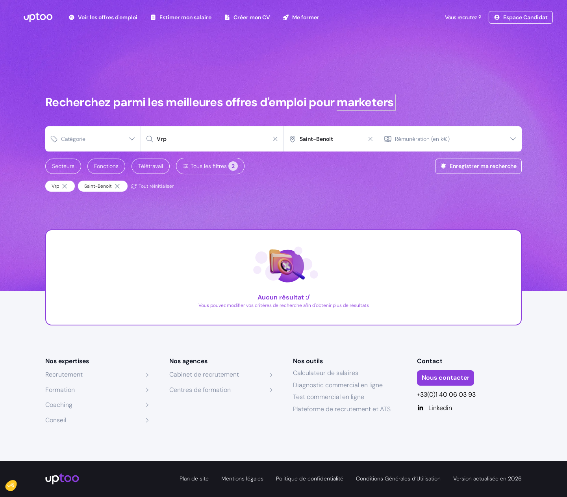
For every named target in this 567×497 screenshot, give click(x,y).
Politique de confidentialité (309, 478)
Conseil (55, 420)
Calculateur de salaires (325, 373)
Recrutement (64, 374)
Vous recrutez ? (462, 17)
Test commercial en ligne (328, 397)
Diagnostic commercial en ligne (338, 385)
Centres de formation (200, 390)
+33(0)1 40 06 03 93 (446, 394)
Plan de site (194, 478)
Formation (60, 390)
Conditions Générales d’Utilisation (398, 478)
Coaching (58, 405)
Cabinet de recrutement (204, 374)
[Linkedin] (469, 408)
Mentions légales (242, 478)
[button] (16, 483)
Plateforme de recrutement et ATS (342, 409)
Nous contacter (445, 377)
